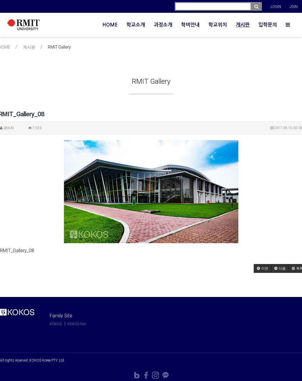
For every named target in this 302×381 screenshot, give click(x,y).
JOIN (294, 7)
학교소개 (135, 24)
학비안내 (190, 24)
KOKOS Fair (76, 324)
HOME (110, 24)
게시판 (243, 24)
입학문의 (267, 24)
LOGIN (276, 7)
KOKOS (56, 324)
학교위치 (217, 24)
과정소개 (163, 24)
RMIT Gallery (59, 47)
